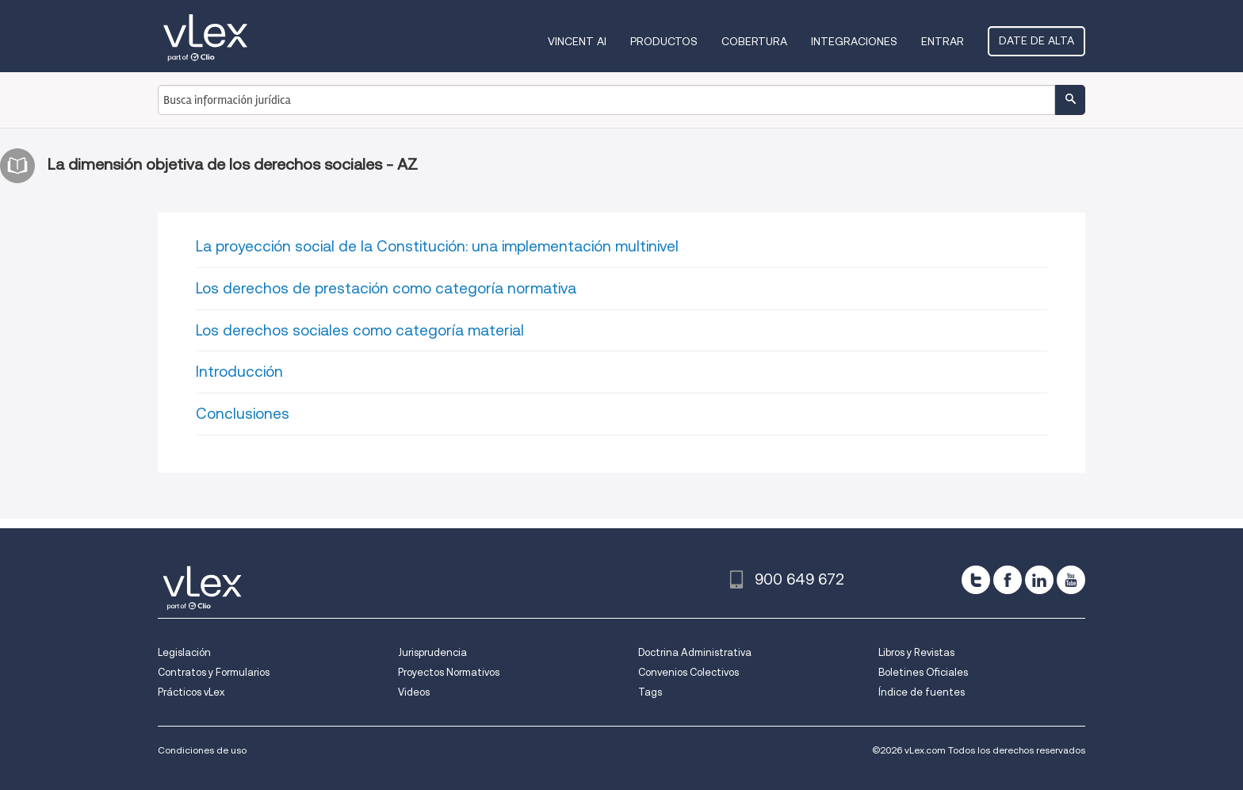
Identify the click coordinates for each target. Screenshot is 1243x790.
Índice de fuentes (921, 692)
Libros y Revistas (916, 652)
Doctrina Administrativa (695, 652)
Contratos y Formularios (214, 672)
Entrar (942, 41)
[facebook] (1007, 580)
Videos (414, 692)
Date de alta (1036, 40)
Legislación (184, 652)
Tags (650, 692)
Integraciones (854, 41)
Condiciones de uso (202, 750)
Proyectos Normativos (448, 672)
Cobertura (754, 41)
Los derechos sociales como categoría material (360, 330)
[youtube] (1071, 580)
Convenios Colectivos (688, 672)
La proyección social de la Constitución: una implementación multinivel (437, 246)
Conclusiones (242, 413)
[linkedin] (1039, 580)
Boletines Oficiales (923, 672)
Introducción (239, 371)
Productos (664, 41)
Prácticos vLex (191, 692)
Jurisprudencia (432, 652)
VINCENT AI (577, 41)
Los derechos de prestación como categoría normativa (386, 288)
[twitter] (976, 580)
